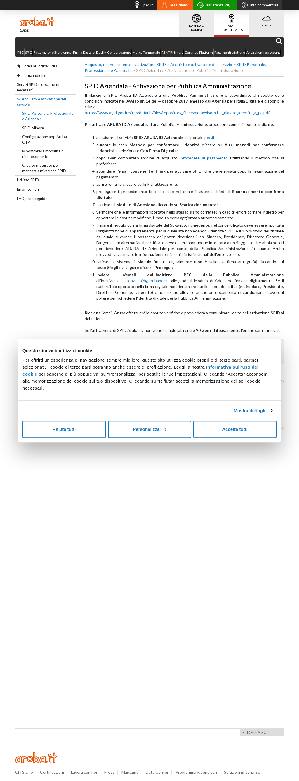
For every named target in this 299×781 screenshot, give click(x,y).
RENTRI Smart (172, 52)
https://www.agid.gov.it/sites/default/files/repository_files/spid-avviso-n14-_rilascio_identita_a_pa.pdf (177, 112)
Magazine (130, 772)
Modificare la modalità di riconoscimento (43, 154)
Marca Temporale (146, 52)
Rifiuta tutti (64, 429)
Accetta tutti (235, 429)
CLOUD (266, 19)
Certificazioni (52, 772)
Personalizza (149, 429)
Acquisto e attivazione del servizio (41, 102)
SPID (28, 52)
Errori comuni (28, 189)
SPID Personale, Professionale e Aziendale (47, 116)
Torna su (256, 732)
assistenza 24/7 (213, 6)
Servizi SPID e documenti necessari (38, 87)
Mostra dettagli (249, 410)
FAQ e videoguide (32, 198)
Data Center (157, 772)
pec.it (142, 5)
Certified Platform (199, 52)
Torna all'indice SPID (39, 66)
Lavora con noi (84, 772)
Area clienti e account (263, 52)
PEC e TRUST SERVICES (231, 21)
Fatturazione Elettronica (53, 52)
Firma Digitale (84, 52)
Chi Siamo (24, 772)
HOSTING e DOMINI (196, 21)
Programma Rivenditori (196, 772)
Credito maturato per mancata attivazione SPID (44, 168)
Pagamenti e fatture (229, 52)
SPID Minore (33, 128)
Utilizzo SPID (28, 180)
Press (109, 772)
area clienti (173, 5)
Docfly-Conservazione (113, 52)
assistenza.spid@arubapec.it (143, 280)
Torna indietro (34, 75)
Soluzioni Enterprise (242, 772)
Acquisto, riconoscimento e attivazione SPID (125, 64)
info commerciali (258, 5)
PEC (20, 52)
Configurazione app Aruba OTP (44, 139)
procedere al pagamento (204, 157)
